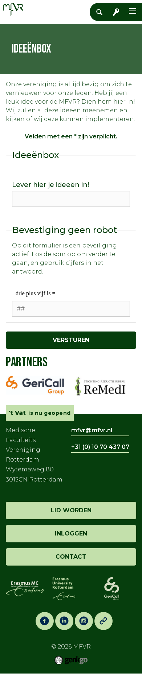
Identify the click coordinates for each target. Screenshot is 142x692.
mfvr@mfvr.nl (91, 430)
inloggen (71, 533)
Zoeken (101, 12)
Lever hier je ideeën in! (50, 185)
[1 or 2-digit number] (71, 309)
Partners (27, 362)
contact (71, 556)
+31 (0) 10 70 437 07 (100, 446)
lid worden (71, 510)
